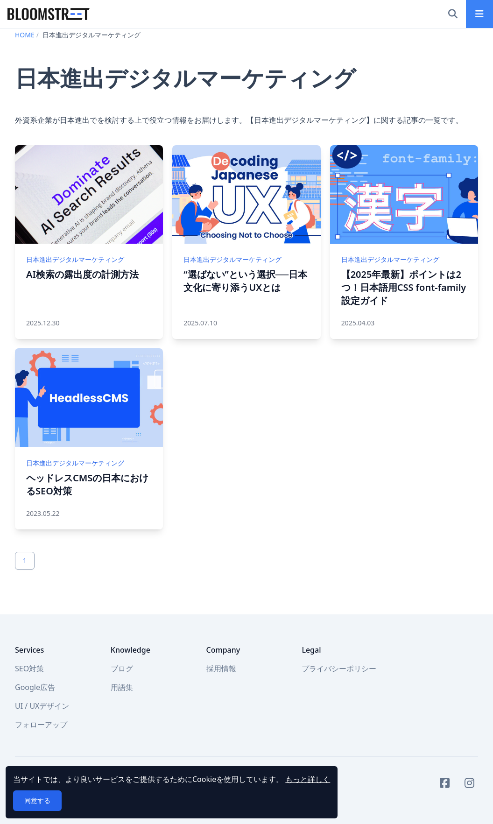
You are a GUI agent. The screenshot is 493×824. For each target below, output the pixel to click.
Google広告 (35, 687)
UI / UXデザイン (42, 706)
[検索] (453, 14)
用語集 (122, 687)
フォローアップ (41, 724)
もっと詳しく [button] (307, 779)
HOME (25, 34)
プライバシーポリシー (339, 668)
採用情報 (221, 668)
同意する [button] (37, 800)
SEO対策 (29, 668)
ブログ (122, 668)
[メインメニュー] (479, 14)
